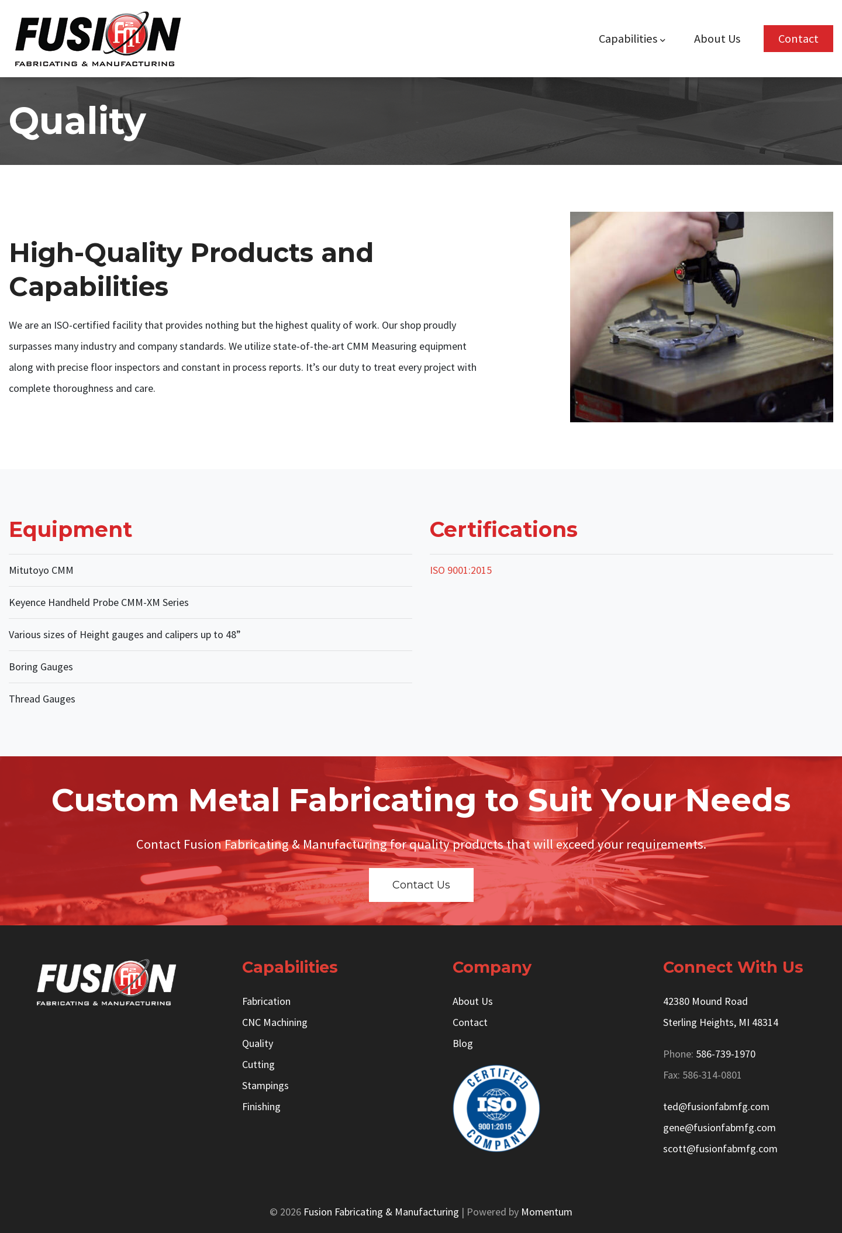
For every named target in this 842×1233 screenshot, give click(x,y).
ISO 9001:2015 (461, 570)
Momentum (546, 1211)
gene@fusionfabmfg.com (719, 1127)
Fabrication (266, 1001)
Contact (798, 38)
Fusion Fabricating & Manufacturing (381, 1211)
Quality (257, 1043)
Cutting (258, 1064)
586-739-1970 (725, 1053)
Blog (463, 1043)
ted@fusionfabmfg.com (716, 1106)
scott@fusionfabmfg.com (720, 1148)
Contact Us (421, 885)
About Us (717, 38)
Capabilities (628, 38)
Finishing (261, 1106)
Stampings (265, 1085)
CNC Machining (275, 1022)
